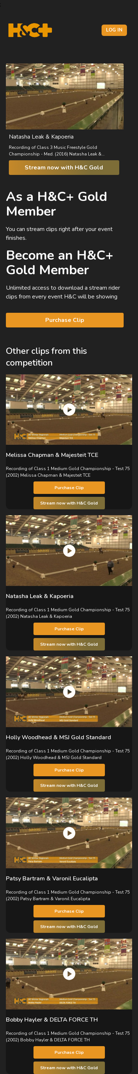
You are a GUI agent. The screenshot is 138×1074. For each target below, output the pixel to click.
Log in (114, 30)
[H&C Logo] (30, 30)
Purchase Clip (64, 320)
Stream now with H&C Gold (64, 168)
